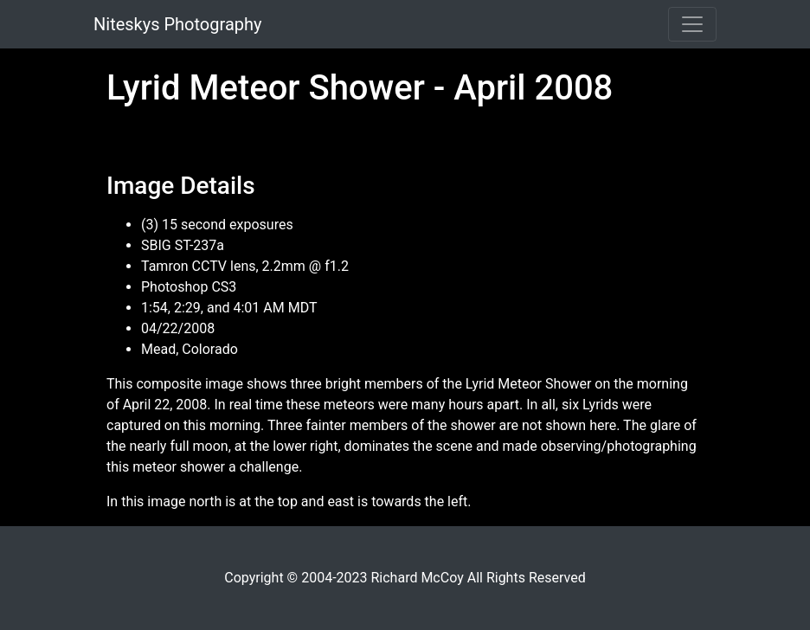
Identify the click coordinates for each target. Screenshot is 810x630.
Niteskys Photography (177, 24)
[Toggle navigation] (692, 24)
